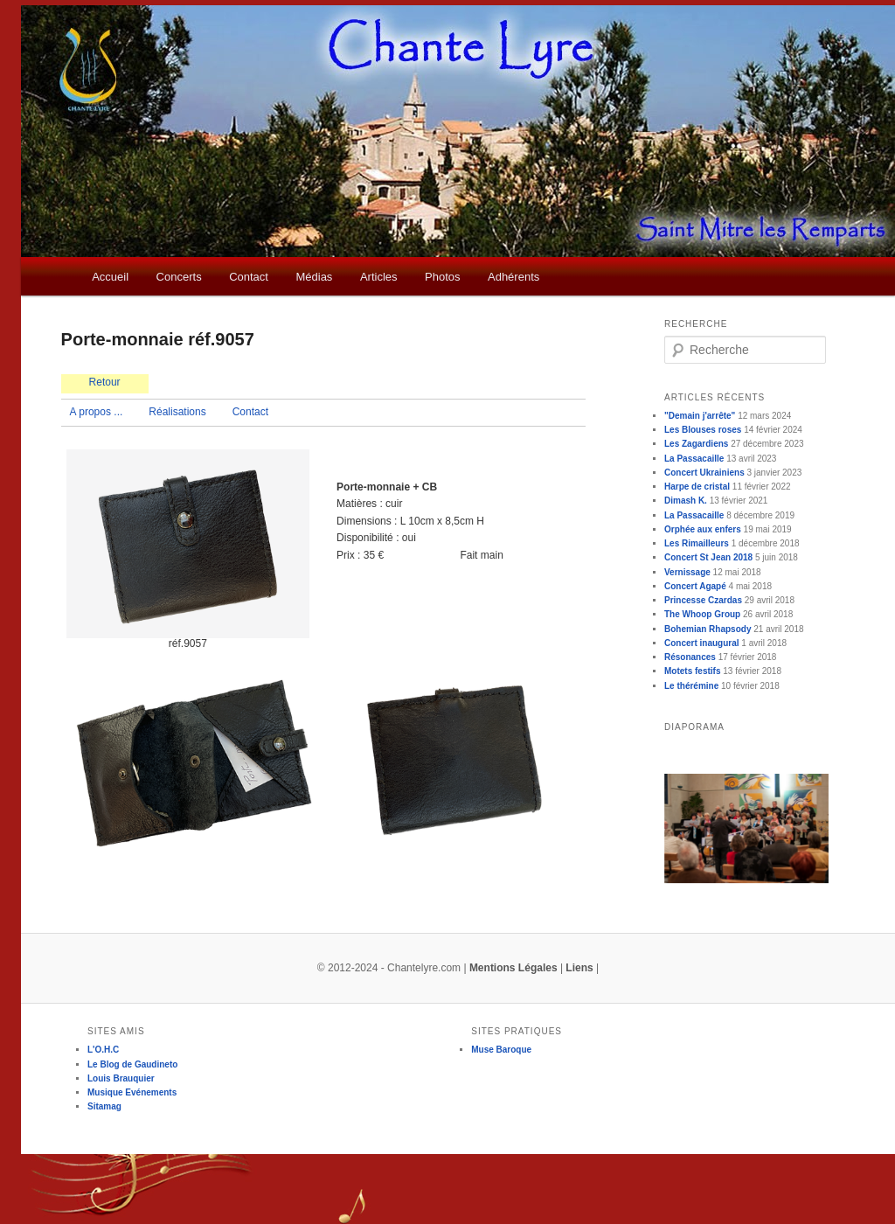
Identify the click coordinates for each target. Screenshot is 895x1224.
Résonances (690, 657)
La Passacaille (694, 458)
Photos (442, 276)
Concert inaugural (701, 643)
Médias (313, 276)
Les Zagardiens (696, 444)
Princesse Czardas (703, 600)
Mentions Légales (513, 968)
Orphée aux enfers (702, 529)
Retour (105, 382)
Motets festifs (692, 671)
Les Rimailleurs (696, 543)
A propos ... (96, 412)
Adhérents (513, 276)
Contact (248, 276)
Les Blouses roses (702, 430)
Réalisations (177, 412)
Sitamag (104, 1106)
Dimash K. (685, 500)
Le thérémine (691, 686)
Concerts (179, 276)
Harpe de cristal (697, 486)
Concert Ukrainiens (704, 472)
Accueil (110, 276)
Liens (579, 968)
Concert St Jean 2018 (708, 557)
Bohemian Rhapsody (707, 629)
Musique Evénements (132, 1092)
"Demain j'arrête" (699, 416)
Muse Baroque (501, 1049)
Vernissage (687, 572)
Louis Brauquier (121, 1078)
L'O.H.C (103, 1049)
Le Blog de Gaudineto (132, 1064)
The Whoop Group (702, 614)
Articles (379, 276)
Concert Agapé (695, 586)
